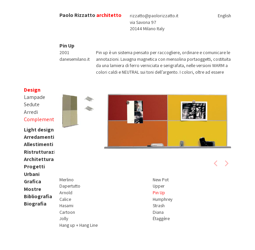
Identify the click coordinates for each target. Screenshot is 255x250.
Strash (159, 205)
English (224, 16)
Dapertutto (69, 186)
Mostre (32, 189)
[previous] (216, 163)
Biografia (35, 203)
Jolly (63, 218)
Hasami (66, 205)
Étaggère (161, 218)
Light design (39, 129)
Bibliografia (38, 196)
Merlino (66, 180)
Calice (65, 199)
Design (32, 89)
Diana (158, 212)
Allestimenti (38, 144)
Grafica (32, 181)
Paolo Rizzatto (77, 15)
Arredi (31, 112)
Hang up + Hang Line (78, 225)
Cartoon (67, 212)
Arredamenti (39, 136)
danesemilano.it (74, 59)
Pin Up (159, 193)
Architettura (39, 159)
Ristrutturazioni (43, 151)
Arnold (65, 193)
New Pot (161, 180)
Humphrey (162, 199)
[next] (226, 163)
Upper (159, 186)
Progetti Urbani (34, 170)
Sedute (32, 104)
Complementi (39, 119)
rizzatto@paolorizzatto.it (154, 16)
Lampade (34, 97)
